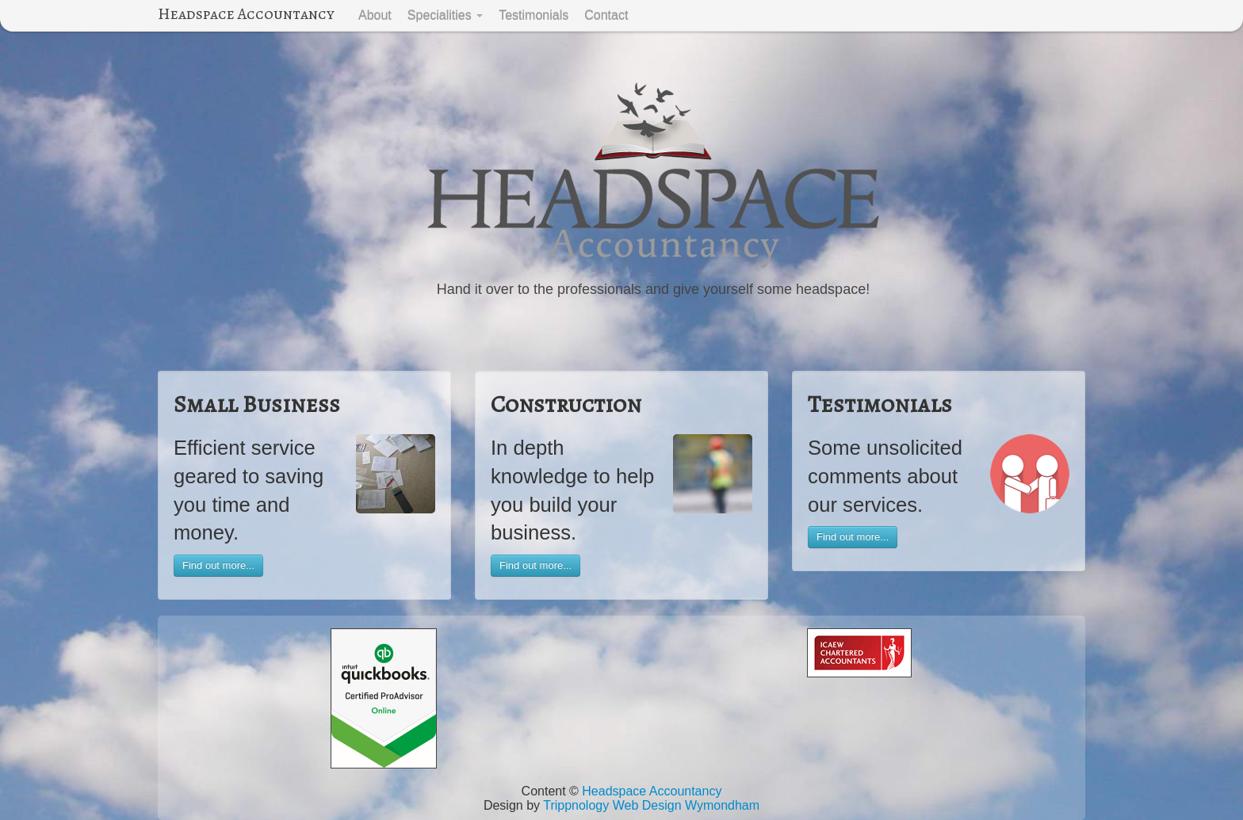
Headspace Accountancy (246, 14)
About (375, 15)
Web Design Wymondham (686, 805)
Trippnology (576, 805)
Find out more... (218, 565)
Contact (606, 15)
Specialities (445, 15)
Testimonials (533, 15)
